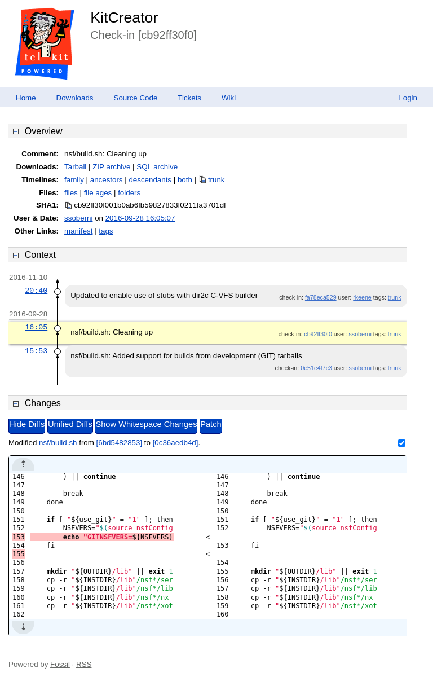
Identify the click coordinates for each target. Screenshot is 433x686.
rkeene (362, 297)
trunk (216, 179)
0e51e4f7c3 (316, 367)
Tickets (189, 98)
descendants (150, 179)
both (185, 179)
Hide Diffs (27, 424)
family (74, 179)
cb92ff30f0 (318, 334)
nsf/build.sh (58, 442)
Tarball (75, 166)
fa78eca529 (321, 297)
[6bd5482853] (119, 442)
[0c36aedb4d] (175, 442)
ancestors (106, 179)
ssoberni (78, 218)
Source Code (136, 98)
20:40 (36, 290)
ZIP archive (111, 166)
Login (408, 98)
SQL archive (157, 166)
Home (26, 98)
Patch (210, 424)
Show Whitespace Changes (146, 424)
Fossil (60, 664)
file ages (98, 192)
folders (129, 192)
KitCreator (124, 17)
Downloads (75, 98)
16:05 (36, 327)
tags (106, 231)
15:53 (36, 351)
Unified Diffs (70, 424)
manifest (78, 231)
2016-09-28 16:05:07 (140, 218)
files (71, 192)
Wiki (229, 98)
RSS (83, 664)
